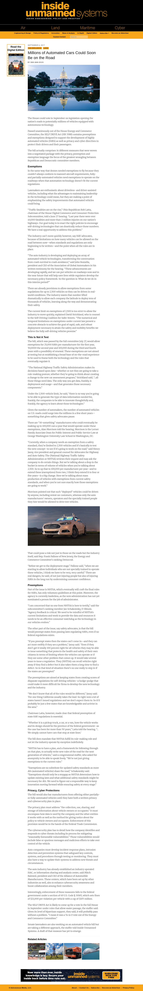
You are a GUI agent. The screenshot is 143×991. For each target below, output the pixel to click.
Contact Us (84, 988)
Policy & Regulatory (41, 33)
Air (23, 28)
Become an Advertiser (120, 33)
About (74, 988)
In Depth (80, 33)
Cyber (120, 28)
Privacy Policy (128, 988)
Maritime (87, 28)
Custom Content (59, 37)
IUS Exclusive (34, 48)
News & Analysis (68, 33)
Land (55, 28)
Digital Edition (92, 33)
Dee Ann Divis (37, 62)
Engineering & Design (22, 33)
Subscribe (104, 33)
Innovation (55, 33)
